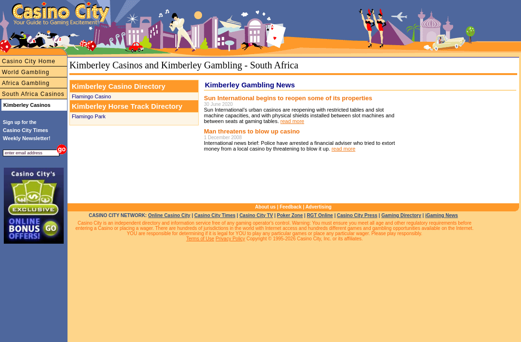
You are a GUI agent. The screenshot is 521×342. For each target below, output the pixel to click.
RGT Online (320, 215)
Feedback (290, 206)
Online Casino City (169, 215)
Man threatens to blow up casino (252, 131)
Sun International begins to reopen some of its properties (288, 98)
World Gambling (25, 72)
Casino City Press (357, 215)
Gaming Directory (401, 215)
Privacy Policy (230, 238)
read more (292, 121)
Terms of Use (200, 238)
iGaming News (441, 215)
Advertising (318, 206)
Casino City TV (256, 215)
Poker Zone (290, 215)
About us (265, 206)
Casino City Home (29, 61)
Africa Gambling (25, 83)
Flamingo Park (89, 116)
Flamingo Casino (91, 96)
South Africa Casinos (33, 94)
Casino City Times (215, 215)
